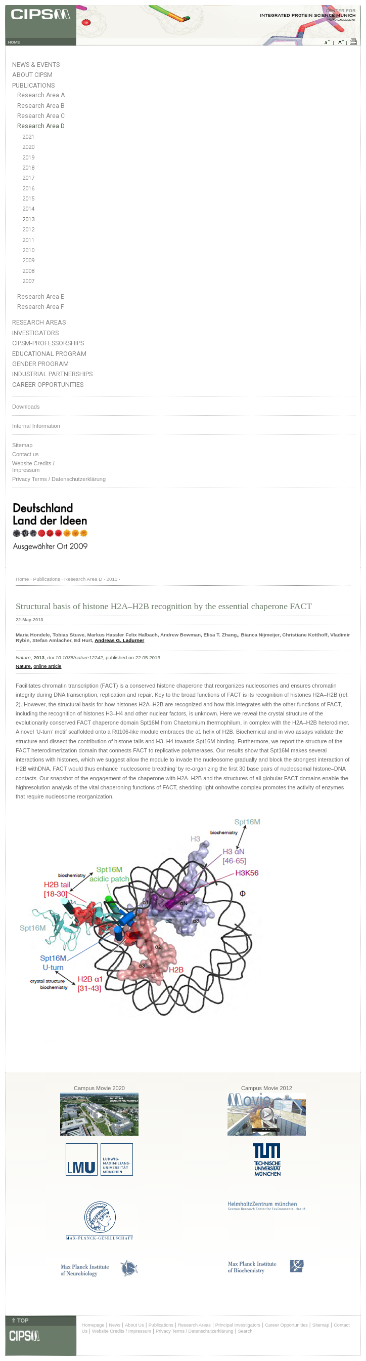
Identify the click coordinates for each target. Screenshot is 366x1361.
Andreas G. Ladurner (119, 640)
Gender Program (40, 364)
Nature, (24, 666)
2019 (28, 157)
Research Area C (41, 115)
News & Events (36, 64)
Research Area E (40, 296)
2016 (28, 188)
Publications (33, 85)
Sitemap (22, 445)
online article (47, 666)
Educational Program (49, 353)
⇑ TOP (19, 1320)
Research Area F (40, 306)
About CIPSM (32, 74)
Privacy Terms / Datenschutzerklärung (59, 479)
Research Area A (41, 95)
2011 (28, 240)
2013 (28, 219)
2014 (28, 209)
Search (245, 1331)
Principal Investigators (237, 1325)
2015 (28, 198)
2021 (28, 137)
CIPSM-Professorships (48, 343)
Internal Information (36, 426)
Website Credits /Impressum (33, 466)
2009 (28, 260)
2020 (28, 147)
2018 (28, 168)
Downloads (25, 407)
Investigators (35, 333)
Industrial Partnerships (52, 374)
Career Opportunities (47, 384)
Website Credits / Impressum (121, 1331)
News (114, 1325)
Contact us (25, 454)
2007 (28, 281)
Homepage (93, 1325)
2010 (28, 250)
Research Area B (41, 105)
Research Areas (39, 322)
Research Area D (41, 126)
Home (22, 579)
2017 (28, 178)
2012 (28, 229)
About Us (134, 1325)
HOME (14, 42)
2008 (28, 271)
